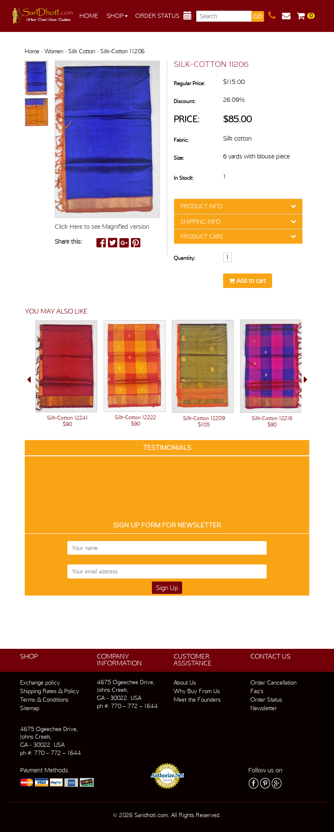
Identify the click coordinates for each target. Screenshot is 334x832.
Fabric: (181, 140)
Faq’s (256, 691)
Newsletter (263, 708)
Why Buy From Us (197, 691)
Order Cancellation (273, 682)
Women (53, 51)
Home (88, 16)
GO (257, 16)
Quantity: (184, 258)
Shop (117, 16)
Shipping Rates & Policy (49, 691)
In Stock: (183, 178)
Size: (179, 158)
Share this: (68, 241)
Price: (187, 119)
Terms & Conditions (44, 699)
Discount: (184, 101)
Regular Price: (189, 83)
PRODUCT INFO (201, 206)
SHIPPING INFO (200, 221)
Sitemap (29, 708)
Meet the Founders (197, 699)
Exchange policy (40, 682)
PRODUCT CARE (201, 236)
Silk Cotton (81, 51)
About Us (185, 682)
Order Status (157, 16)
